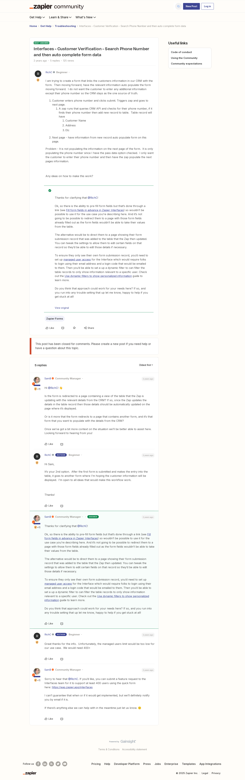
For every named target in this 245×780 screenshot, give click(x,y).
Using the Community (184, 58)
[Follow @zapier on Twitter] (58, 763)
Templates (189, 764)
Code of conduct (181, 52)
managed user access (77, 259)
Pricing (96, 764)
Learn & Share (60, 17)
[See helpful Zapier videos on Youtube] (64, 763)
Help (107, 764)
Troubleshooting (65, 26)
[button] (191, 6)
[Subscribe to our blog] (51, 763)
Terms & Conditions (109, 749)
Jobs (158, 764)
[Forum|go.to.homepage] (57, 6)
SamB (47, 378)
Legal (205, 773)
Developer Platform (127, 764)
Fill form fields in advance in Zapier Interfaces (95, 210)
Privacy (216, 773)
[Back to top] (238, 744)
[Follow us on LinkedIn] (44, 763)
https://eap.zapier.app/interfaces (72, 687)
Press (147, 764)
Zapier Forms (54, 318)
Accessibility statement (134, 749)
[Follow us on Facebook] (38, 763)
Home (33, 26)
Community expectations (186, 63)
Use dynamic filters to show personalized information (98, 276)
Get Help (38, 17)
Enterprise (171, 764)
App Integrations (210, 764)
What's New (86, 17)
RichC (48, 72)
